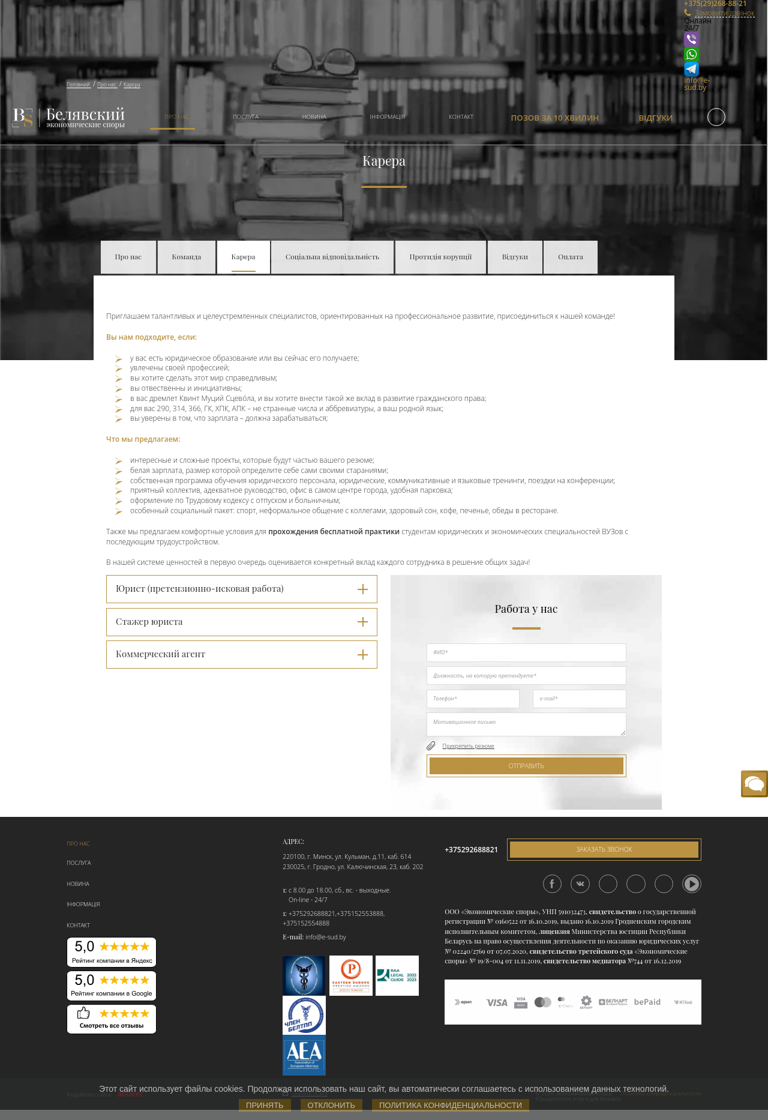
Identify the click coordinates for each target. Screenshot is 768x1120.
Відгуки (656, 117)
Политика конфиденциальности (450, 1105)
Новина (314, 117)
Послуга (246, 117)
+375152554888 (306, 923)
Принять (265, 1105)
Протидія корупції (441, 256)
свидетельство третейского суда (581, 951)
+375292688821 (312, 913)
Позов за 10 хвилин (555, 117)
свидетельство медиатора (584, 960)
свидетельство (612, 911)
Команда (187, 256)
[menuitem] (172, 118)
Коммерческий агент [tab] (242, 654)
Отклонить (331, 1105)
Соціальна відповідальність (332, 256)
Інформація (388, 117)
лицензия (554, 931)
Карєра (244, 256)
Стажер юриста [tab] (242, 621)
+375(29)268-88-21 (698, 3)
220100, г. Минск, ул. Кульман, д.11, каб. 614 (347, 856)
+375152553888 (360, 913)
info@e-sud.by (697, 83)
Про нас (176, 117)
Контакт (461, 117)
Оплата (570, 256)
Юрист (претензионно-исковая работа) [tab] (242, 588)
